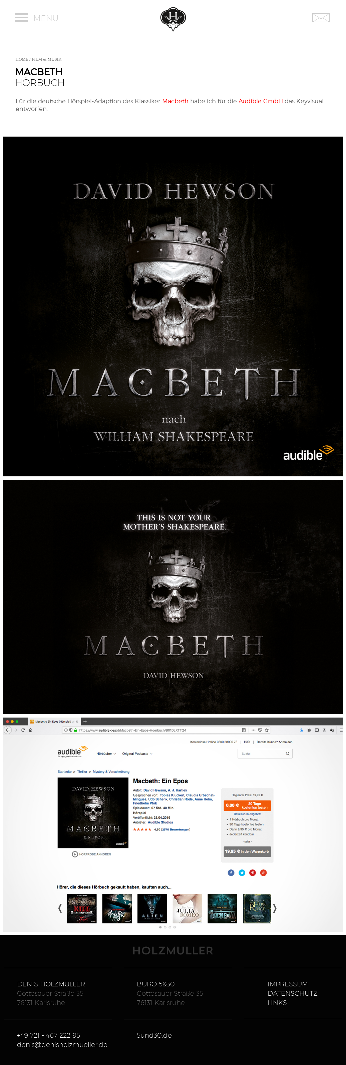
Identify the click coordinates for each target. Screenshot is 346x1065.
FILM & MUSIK (47, 59)
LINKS (277, 1003)
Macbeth (175, 101)
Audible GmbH (261, 101)
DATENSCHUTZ (293, 993)
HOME (22, 59)
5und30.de (154, 1035)
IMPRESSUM (288, 984)
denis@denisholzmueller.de (62, 1045)
